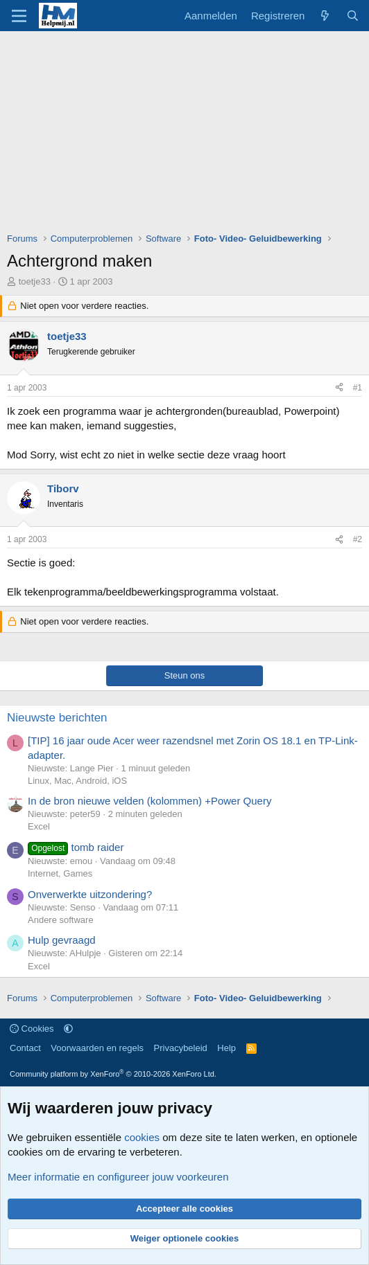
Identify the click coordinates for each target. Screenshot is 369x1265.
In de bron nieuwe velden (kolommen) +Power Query (149, 801)
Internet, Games (60, 873)
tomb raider (75, 847)
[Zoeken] (352, 15)
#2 (357, 539)
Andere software (61, 920)
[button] (68, 1028)
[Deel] (339, 388)
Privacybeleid (180, 1048)
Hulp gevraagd (62, 940)
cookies (142, 1137)
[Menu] (19, 16)
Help (226, 1048)
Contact (25, 1048)
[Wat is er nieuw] (324, 15)
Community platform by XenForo (113, 1074)
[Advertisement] (188, 135)
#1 (357, 388)
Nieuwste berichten (57, 717)
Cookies (32, 1028)
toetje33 (35, 281)
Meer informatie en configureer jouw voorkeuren (118, 1177)
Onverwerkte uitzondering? (90, 894)
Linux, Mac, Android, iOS (77, 780)
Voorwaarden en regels (97, 1048)
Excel (39, 826)
